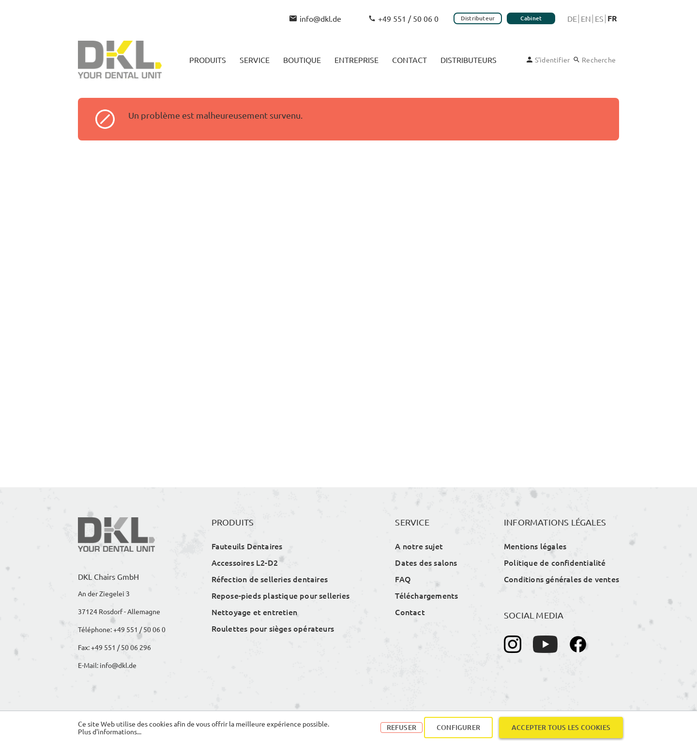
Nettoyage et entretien (254, 611)
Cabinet (531, 18)
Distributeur (478, 18)
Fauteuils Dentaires (247, 546)
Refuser (401, 727)
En (586, 18)
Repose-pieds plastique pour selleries (280, 595)
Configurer (458, 727)
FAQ (403, 579)
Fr (612, 18)
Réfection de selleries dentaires (270, 579)
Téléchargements (426, 595)
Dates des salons (426, 562)
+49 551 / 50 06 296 (121, 647)
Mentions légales (535, 546)
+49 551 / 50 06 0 (404, 18)
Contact (409, 611)
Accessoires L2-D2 (245, 562)
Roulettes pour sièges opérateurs (273, 628)
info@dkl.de (315, 18)
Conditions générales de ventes (561, 579)
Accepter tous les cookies (561, 727)
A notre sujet (419, 546)
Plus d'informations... (109, 731)
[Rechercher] (595, 59)
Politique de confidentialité (555, 562)
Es (599, 18)
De (572, 18)
